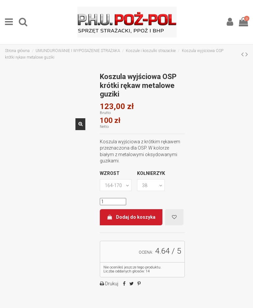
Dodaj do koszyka (131, 217)
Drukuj (111, 283)
